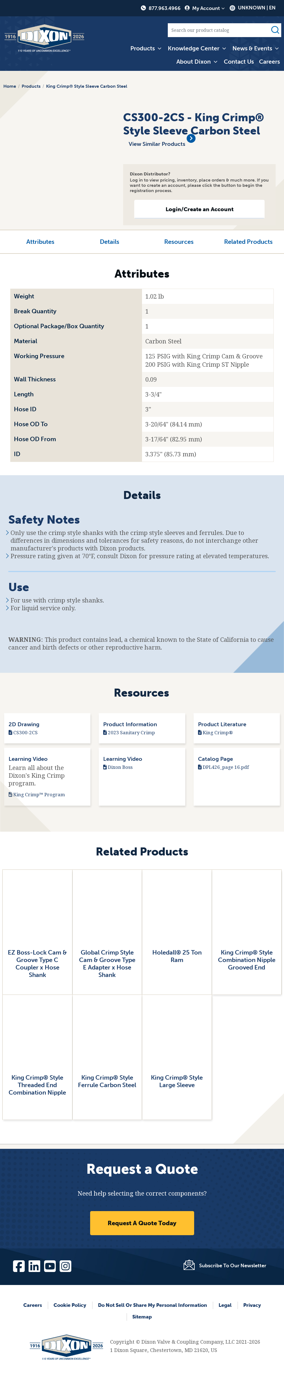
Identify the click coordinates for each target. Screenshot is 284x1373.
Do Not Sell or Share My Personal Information (152, 1305)
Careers (269, 61)
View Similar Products (158, 144)
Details (109, 241)
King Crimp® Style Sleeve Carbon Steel (86, 86)
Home (9, 86)
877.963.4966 (165, 8)
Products (142, 48)
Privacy (252, 1305)
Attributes (40, 241)
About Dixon (193, 61)
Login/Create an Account (200, 209)
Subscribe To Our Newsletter (232, 1266)
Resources (179, 241)
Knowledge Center (193, 48)
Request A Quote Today (142, 1223)
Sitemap (142, 1317)
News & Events (252, 48)
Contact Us (239, 61)
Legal (225, 1305)
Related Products (248, 241)
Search (275, 30)
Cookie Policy (70, 1305)
